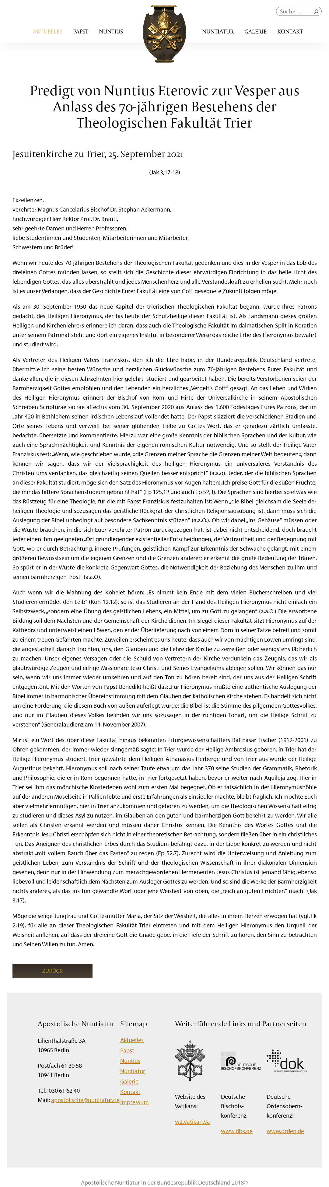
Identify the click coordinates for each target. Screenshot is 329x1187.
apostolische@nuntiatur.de (85, 1100)
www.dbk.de (237, 1131)
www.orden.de (285, 1131)
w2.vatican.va (192, 1121)
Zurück (52, 970)
